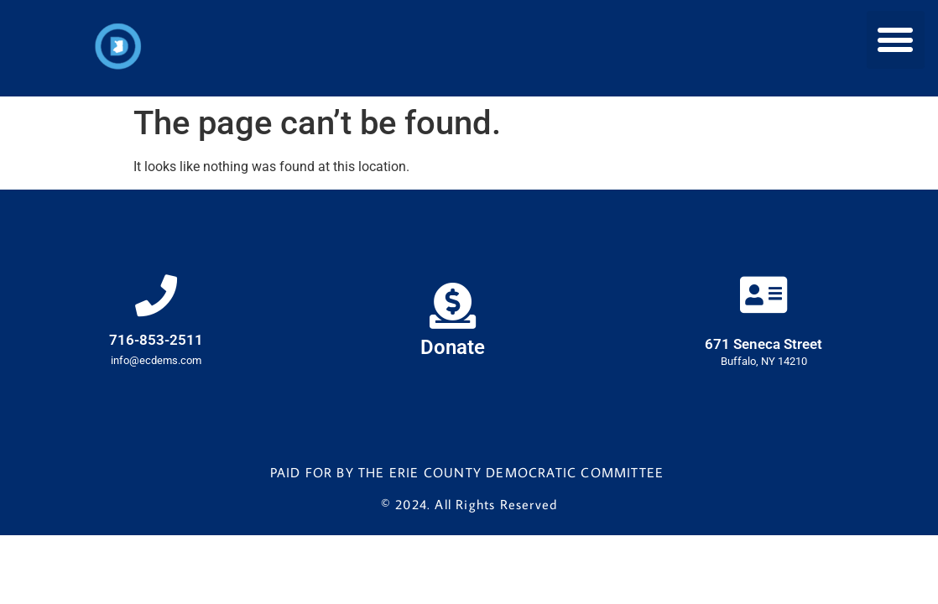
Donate (452, 347)
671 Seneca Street (763, 344)
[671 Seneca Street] (763, 294)
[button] (896, 40)
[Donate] (453, 306)
